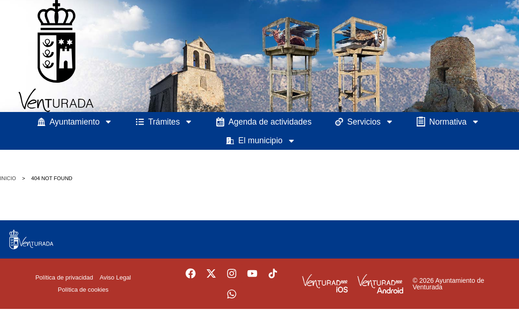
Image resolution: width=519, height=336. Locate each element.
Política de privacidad (64, 277)
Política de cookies (83, 289)
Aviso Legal (115, 277)
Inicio (8, 178)
